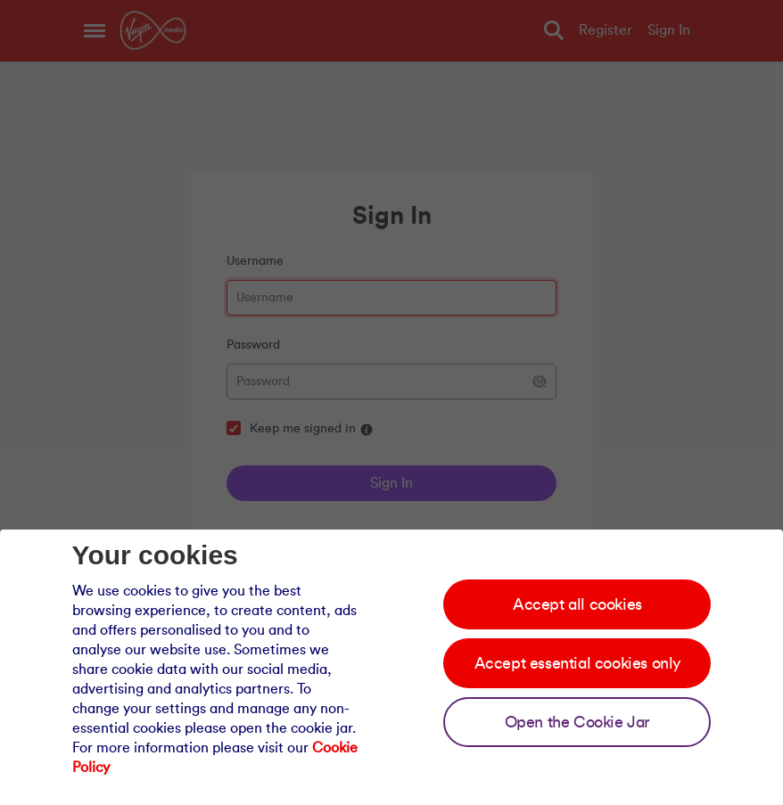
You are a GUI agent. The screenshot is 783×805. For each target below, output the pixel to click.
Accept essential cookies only (577, 663)
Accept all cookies (577, 604)
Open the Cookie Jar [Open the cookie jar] (577, 722)
